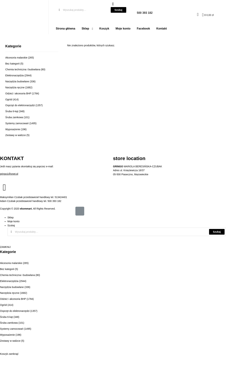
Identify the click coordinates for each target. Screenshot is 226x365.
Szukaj (217, 231)
